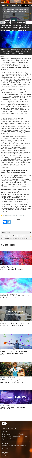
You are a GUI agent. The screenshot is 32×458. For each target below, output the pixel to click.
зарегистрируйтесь (10, 238)
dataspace (7, 215)
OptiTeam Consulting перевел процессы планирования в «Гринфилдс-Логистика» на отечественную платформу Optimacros (13, 380)
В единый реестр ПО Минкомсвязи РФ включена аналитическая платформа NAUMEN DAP (14, 324)
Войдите (2, 238)
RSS (30, 236)
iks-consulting (12, 215)
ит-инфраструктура (20, 215)
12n (4, 423)
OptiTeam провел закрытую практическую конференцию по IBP (12, 408)
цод (3, 215)
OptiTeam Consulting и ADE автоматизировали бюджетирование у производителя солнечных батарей (13, 353)
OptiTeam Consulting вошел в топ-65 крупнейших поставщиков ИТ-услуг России (14, 296)
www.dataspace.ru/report (18, 172)
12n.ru (18, 219)
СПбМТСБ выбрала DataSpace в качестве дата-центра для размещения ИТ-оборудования (14, 268)
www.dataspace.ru (13, 189)
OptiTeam (2, 294)
